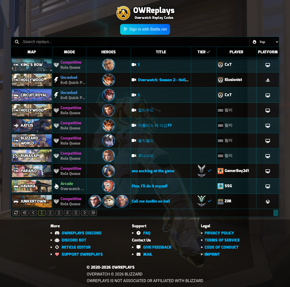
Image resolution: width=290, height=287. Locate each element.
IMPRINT (212, 254)
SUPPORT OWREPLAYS (78, 254)
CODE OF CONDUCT (222, 247)
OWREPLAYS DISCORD (77, 233)
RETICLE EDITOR (72, 247)
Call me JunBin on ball (151, 201)
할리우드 (143, 110)
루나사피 (143, 155)
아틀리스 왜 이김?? (152, 125)
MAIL (144, 254)
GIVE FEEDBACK (153, 247)
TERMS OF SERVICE (222, 240)
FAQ (143, 233)
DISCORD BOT (70, 240)
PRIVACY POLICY (219, 233)
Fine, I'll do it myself (150, 186)
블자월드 (143, 140)
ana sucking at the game (153, 170)
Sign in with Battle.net (145, 29)
